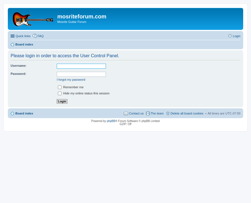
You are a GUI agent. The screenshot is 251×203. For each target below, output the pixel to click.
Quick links (23, 36)
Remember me (71, 87)
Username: (19, 65)
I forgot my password (71, 79)
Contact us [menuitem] (136, 113)
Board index (24, 113)
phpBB (111, 121)
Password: (18, 73)
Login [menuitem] (236, 36)
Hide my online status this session (84, 93)
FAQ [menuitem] (40, 36)
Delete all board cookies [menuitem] (187, 113)
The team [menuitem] (157, 113)
